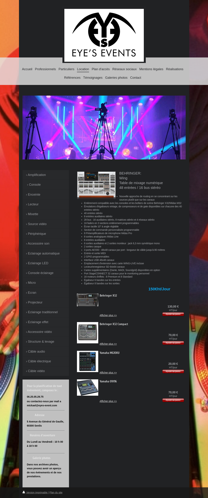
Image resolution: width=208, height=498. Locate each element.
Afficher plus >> (108, 315)
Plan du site (55, 492)
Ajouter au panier (173, 314)
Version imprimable (35, 492)
